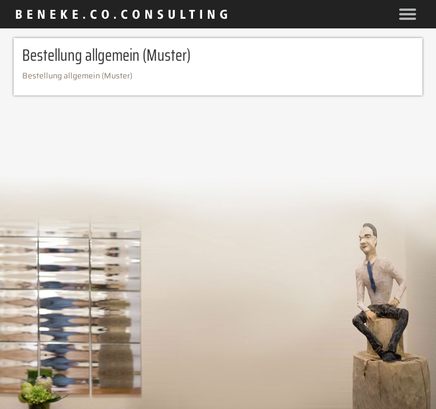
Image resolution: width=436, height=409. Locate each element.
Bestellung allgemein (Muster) (77, 75)
